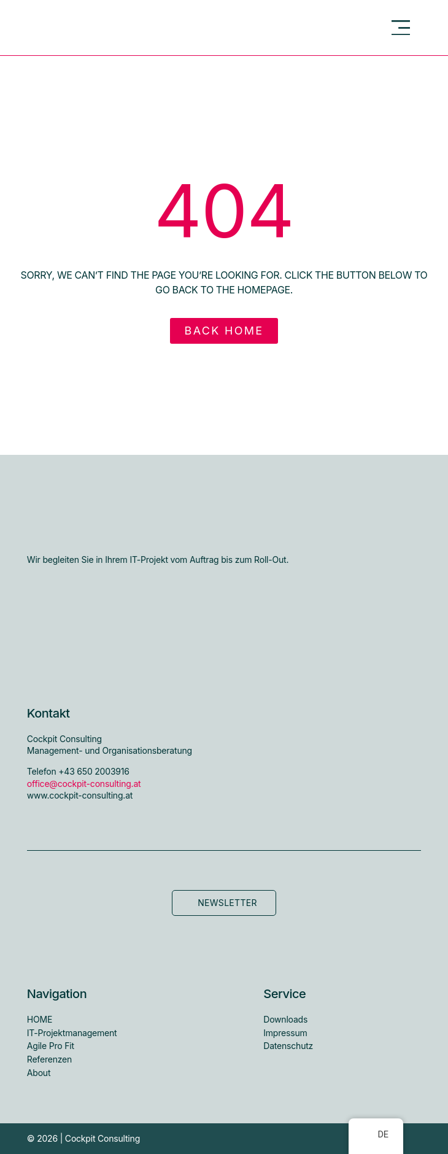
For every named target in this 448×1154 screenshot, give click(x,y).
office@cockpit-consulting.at (84, 783)
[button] (401, 28)
